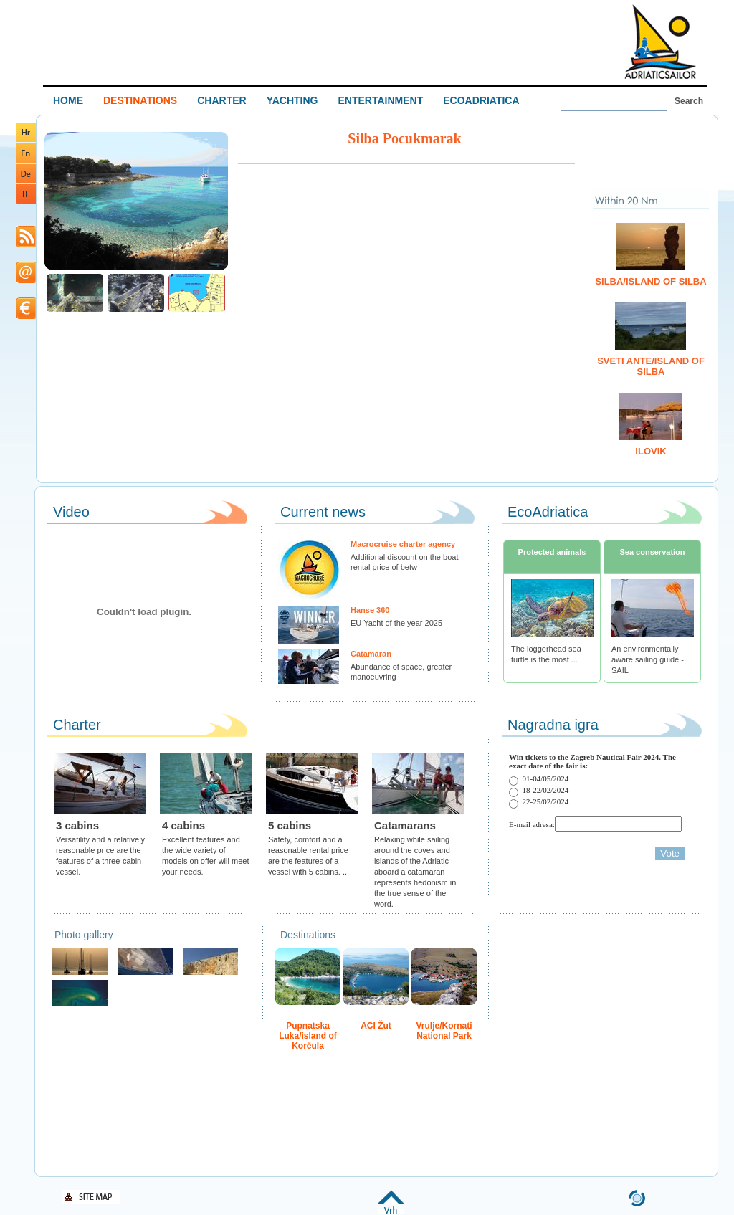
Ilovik (650, 451)
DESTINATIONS (140, 100)
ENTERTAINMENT (380, 100)
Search (689, 101)
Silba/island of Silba (650, 281)
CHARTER (221, 100)
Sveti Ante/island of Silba (651, 366)
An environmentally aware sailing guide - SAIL (647, 659)
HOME (68, 100)
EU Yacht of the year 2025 (396, 623)
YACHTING (292, 100)
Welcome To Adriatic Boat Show (660, 41)
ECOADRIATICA (481, 100)
